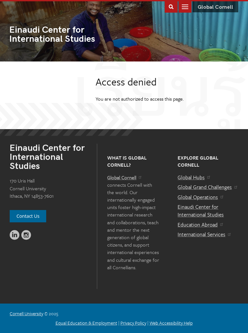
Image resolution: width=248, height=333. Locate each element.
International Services (205, 234)
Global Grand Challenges (208, 187)
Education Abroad (201, 224)
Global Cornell (215, 7)
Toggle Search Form (171, 6)
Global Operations (201, 197)
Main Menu (185, 6)
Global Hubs (194, 177)
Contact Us (27, 216)
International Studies (66, 35)
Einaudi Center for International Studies (201, 210)
